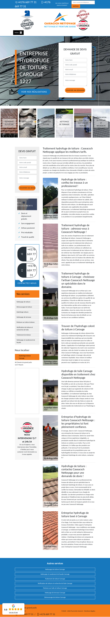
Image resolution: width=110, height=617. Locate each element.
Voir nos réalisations (34, 91)
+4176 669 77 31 (26, 2)
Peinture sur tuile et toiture (26, 322)
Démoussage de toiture (24, 307)
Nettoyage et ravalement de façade (26, 341)
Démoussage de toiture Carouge (55, 597)
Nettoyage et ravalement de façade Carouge (55, 574)
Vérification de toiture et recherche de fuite (25, 328)
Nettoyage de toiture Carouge (55, 569)
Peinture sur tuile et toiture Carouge (55, 588)
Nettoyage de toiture (23, 302)
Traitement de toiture (24, 335)
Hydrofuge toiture (22, 312)
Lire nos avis (13, 612)
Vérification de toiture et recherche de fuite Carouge (55, 583)
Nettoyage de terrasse (24, 317)
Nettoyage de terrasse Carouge (55, 593)
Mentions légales (89, 611)
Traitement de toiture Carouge (55, 579)
